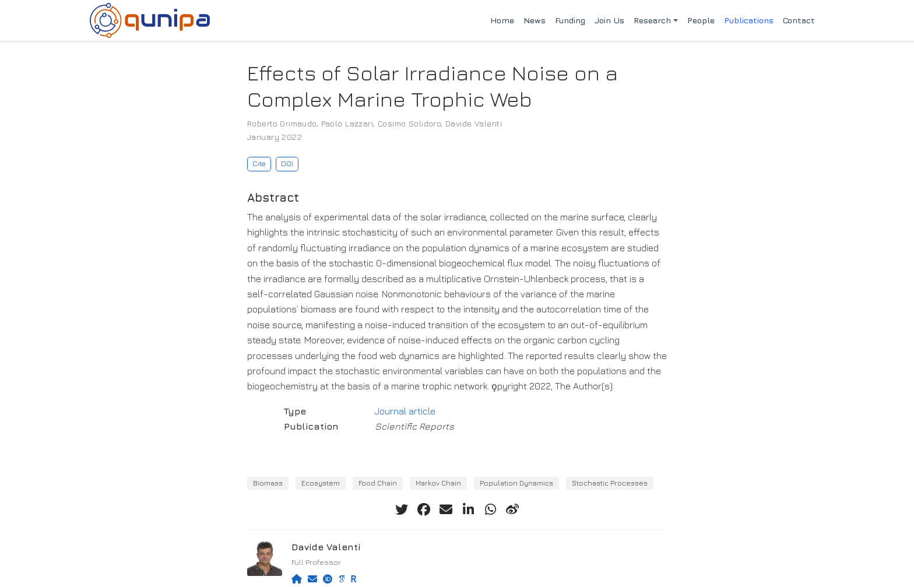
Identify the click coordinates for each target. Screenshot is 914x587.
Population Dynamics (516, 483)
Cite (259, 163)
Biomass (268, 483)
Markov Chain (438, 483)
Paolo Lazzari (347, 123)
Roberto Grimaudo (282, 123)
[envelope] (446, 509)
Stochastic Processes (610, 483)
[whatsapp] (490, 509)
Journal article (405, 411)
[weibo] (512, 509)
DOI (287, 163)
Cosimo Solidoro (409, 123)
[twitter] (401, 509)
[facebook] (424, 509)
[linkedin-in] (468, 509)
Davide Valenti (473, 123)
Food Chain (377, 483)
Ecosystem (320, 483)
